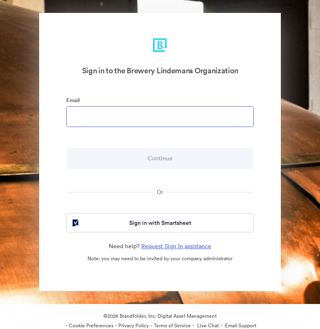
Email (73, 100)
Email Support (240, 325)
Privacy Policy (133, 325)
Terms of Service (172, 325)
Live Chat (207, 325)
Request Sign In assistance (176, 246)
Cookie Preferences (91, 325)
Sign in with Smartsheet (131, 223)
